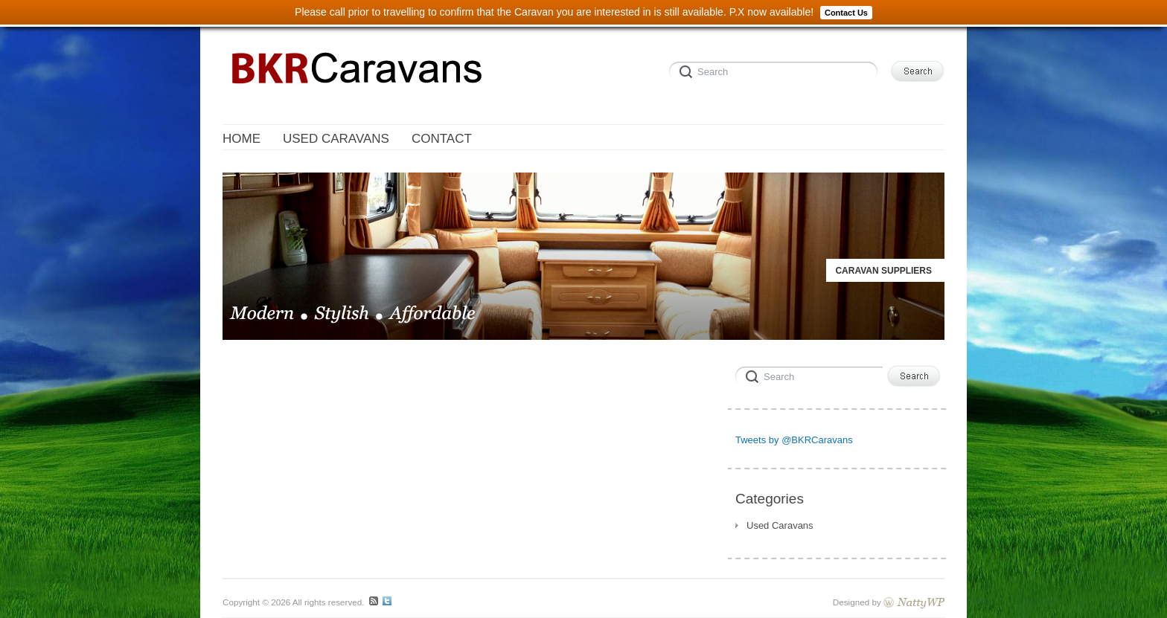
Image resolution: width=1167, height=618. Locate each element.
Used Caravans (779, 525)
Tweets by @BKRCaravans (794, 439)
